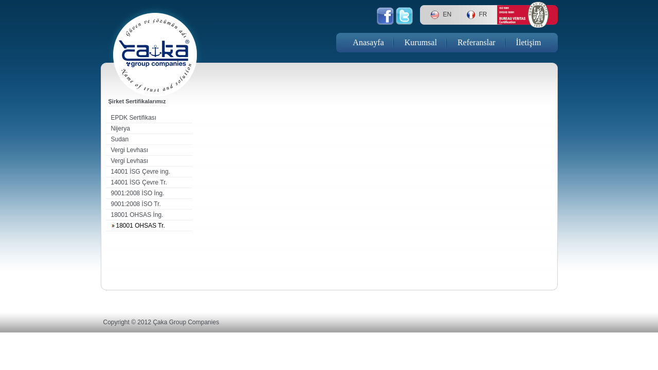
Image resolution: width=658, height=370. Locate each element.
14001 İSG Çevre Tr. (139, 182)
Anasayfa (368, 42)
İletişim (528, 42)
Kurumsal (421, 42)
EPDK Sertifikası (134, 117)
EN (447, 14)
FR (483, 14)
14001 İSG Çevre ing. (140, 171)
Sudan (120, 139)
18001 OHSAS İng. (137, 214)
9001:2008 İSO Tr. (136, 204)
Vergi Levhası (130, 150)
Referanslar (477, 42)
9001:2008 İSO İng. (137, 193)
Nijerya (120, 128)
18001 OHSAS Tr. (140, 225)
